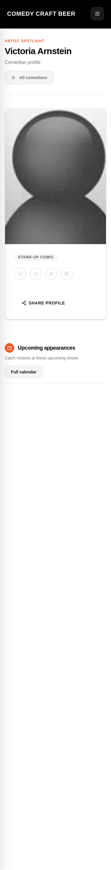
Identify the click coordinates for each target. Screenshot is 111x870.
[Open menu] (97, 13)
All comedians (29, 78)
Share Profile (43, 303)
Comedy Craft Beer (41, 13)
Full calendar (23, 372)
